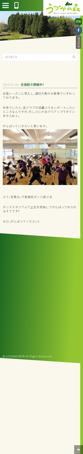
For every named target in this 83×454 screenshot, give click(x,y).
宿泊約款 (79, 42)
